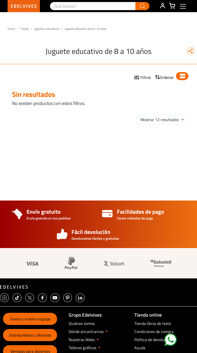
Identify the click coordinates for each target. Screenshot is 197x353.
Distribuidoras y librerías (30, 335)
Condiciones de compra (154, 331)
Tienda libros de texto (152, 323)
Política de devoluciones (154, 340)
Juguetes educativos (46, 28)
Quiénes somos (82, 323)
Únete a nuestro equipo (30, 319)
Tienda (24, 28)
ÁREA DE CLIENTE (162, 6)
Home (11, 28)
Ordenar (167, 77)
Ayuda (139, 348)
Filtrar (145, 77)
